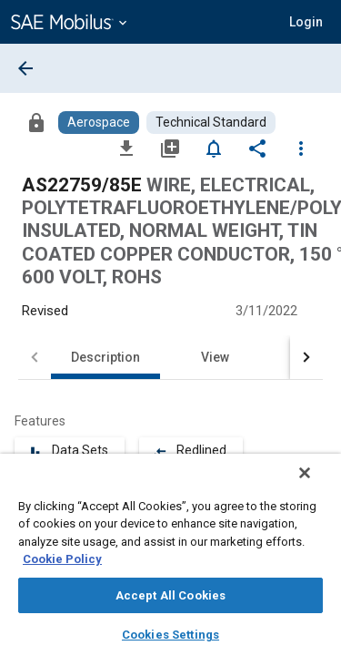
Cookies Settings (170, 634)
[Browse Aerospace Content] (98, 122)
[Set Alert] (214, 147)
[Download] (126, 147)
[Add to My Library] (170, 147)
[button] (306, 21)
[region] (170, 561)
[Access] (36, 122)
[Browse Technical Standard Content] (211, 122)
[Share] (257, 147)
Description (105, 357)
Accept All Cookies (170, 595)
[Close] (317, 484)
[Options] (301, 147)
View (215, 357)
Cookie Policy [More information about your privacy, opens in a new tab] (62, 559)
